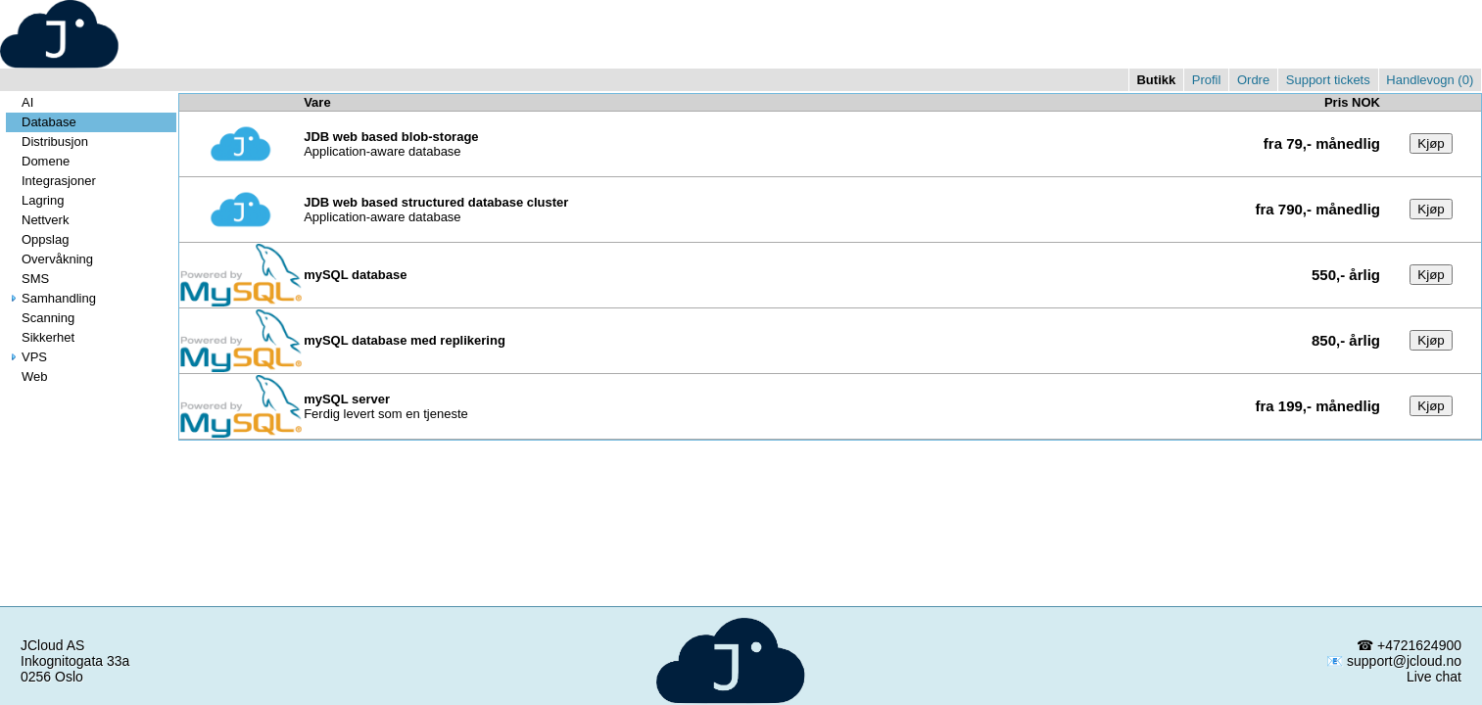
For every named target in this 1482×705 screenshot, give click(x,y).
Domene (38, 161)
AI (19, 102)
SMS (27, 278)
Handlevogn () (1429, 79)
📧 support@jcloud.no (1393, 661)
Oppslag (37, 239)
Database (41, 122)
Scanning (40, 317)
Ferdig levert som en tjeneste (386, 406)
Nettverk (37, 219)
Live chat (1434, 676)
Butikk (1155, 79)
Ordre (1253, 79)
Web (27, 376)
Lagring (35, 200)
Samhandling (51, 298)
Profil (1206, 79)
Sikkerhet (40, 337)
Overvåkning (49, 259)
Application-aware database (391, 144)
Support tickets (1328, 79)
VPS (26, 357)
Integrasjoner (51, 180)
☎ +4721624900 (1409, 645)
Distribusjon (47, 141)
